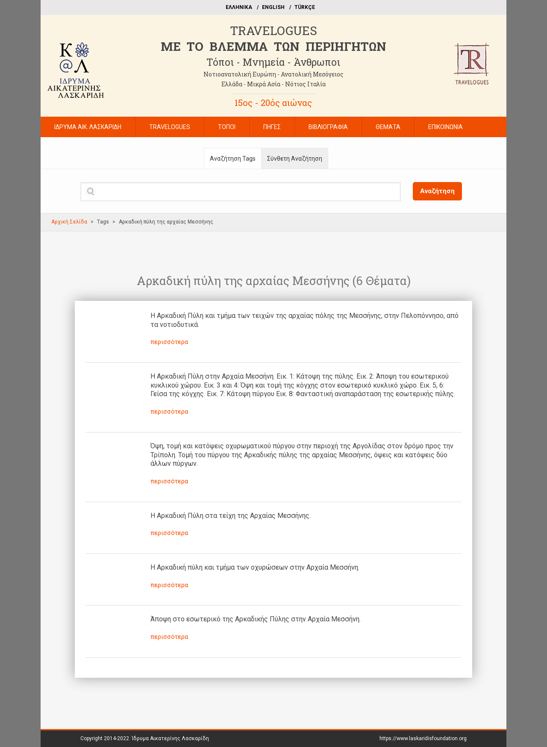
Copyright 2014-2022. (144, 738)
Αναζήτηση (437, 191)
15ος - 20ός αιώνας (273, 102)
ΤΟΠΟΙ (226, 127)
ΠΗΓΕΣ (272, 127)
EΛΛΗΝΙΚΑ (239, 7)
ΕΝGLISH (273, 7)
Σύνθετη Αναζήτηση (294, 158)
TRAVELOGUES (273, 30)
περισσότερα (169, 342)
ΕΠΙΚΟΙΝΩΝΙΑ (445, 127)
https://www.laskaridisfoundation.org (423, 738)
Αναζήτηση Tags (233, 158)
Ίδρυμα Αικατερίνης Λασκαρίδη (170, 738)
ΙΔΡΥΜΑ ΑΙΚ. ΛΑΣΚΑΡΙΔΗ (87, 127)
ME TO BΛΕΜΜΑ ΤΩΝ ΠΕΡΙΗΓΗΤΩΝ (273, 46)
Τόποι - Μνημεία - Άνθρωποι (273, 62)
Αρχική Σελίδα (69, 222)
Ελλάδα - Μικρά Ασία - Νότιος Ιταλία (273, 84)
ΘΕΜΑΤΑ (388, 127)
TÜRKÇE (304, 7)
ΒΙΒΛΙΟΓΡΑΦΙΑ (328, 127)
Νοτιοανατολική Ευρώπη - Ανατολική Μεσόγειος (273, 74)
